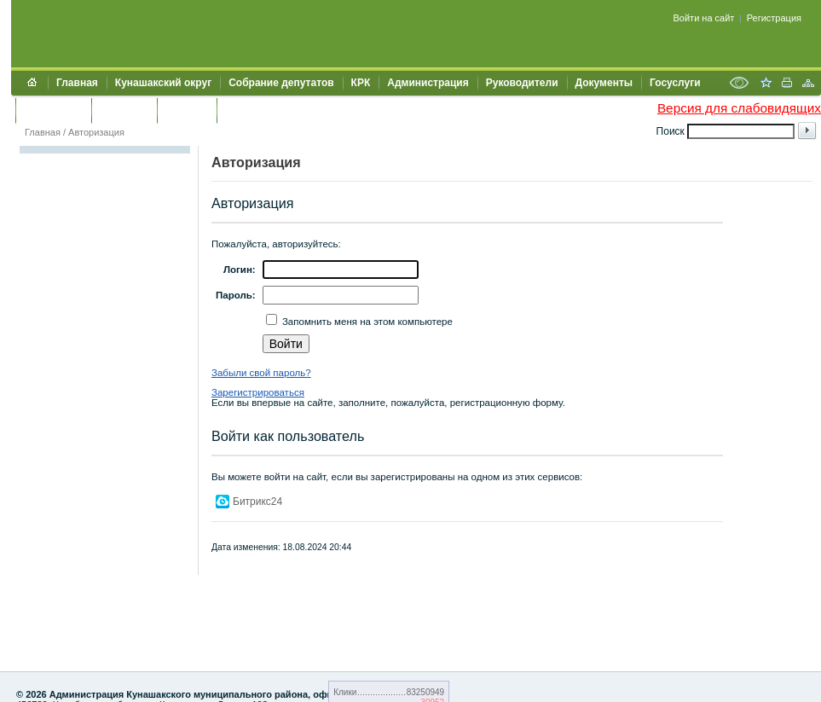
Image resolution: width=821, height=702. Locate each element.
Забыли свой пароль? (261, 373)
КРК (361, 83)
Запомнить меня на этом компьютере (366, 321)
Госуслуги (675, 83)
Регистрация (774, 18)
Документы (604, 83)
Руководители (522, 83)
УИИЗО (242, 110)
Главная (77, 83)
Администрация (427, 83)
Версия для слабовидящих (739, 108)
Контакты (124, 110)
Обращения (53, 110)
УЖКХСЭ (186, 110)
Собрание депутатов (280, 83)
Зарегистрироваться (257, 392)
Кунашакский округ (163, 83)
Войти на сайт (704, 18)
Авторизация (96, 132)
